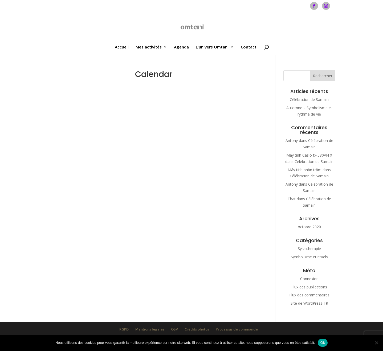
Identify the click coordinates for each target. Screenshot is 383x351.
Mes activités (149, 47)
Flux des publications (309, 286)
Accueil (122, 47)
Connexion (309, 278)
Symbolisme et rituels (309, 256)
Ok (322, 343)
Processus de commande (237, 329)
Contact (248, 47)
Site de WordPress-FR (309, 303)
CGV (174, 329)
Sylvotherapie (309, 248)
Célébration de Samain (309, 99)
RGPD (124, 329)
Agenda (181, 47)
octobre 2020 (309, 226)
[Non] (376, 342)
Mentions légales (149, 329)
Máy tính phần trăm (304, 169)
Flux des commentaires (309, 294)
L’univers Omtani (212, 47)
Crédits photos (197, 329)
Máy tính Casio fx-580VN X (309, 155)
